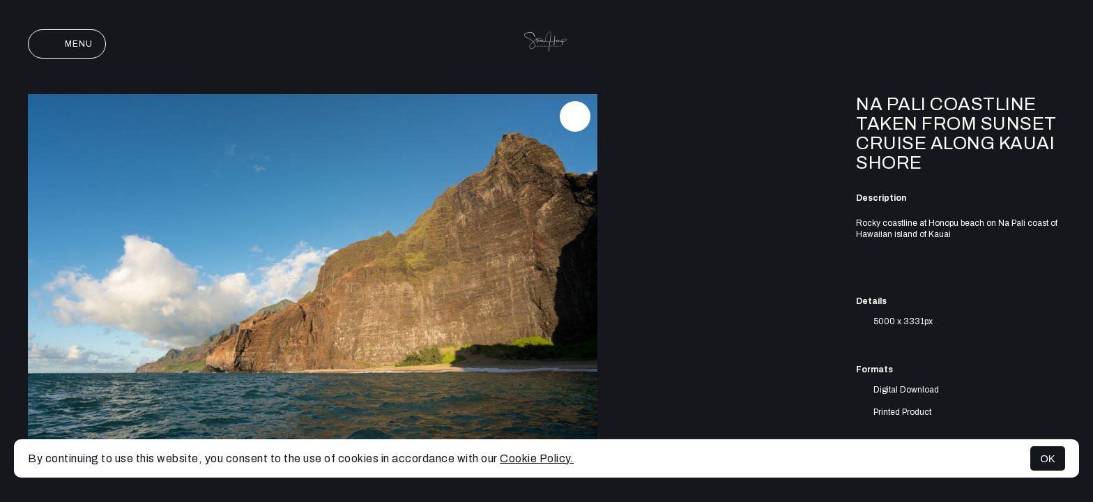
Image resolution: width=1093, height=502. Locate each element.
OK (1047, 458)
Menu (67, 44)
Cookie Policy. (537, 458)
